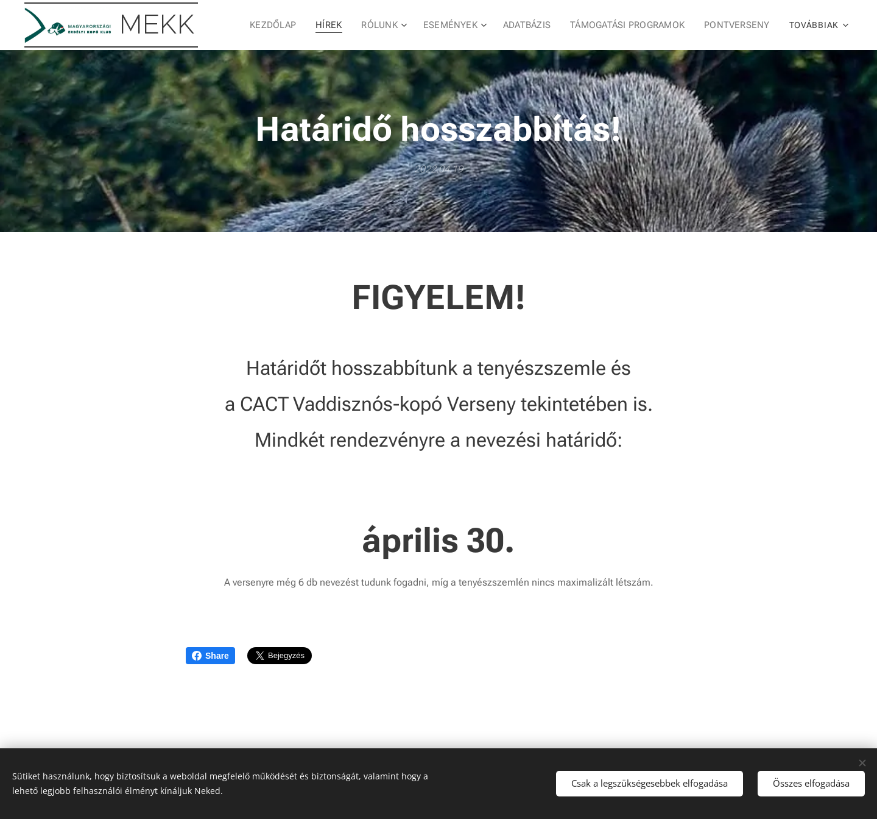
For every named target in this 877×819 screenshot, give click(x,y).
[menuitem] (282, 25)
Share (210, 656)
